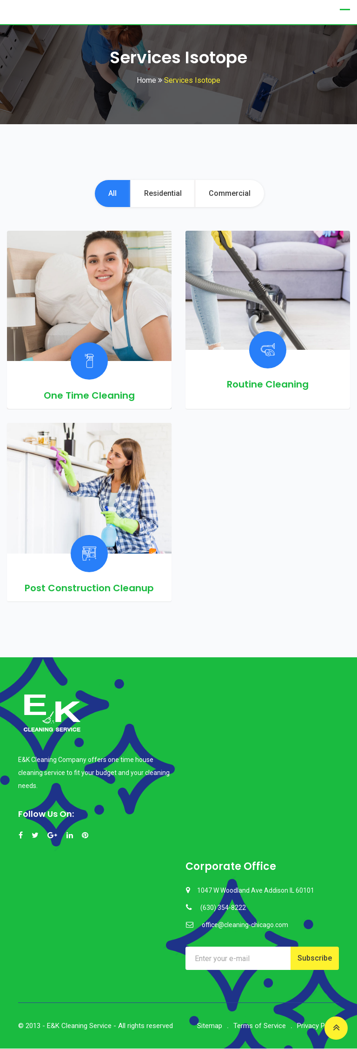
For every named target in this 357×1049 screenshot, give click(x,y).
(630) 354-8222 (223, 908)
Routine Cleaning (268, 384)
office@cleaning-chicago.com (245, 925)
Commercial (231, 193)
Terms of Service (259, 1026)
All (111, 193)
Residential (163, 193)
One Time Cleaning (89, 395)
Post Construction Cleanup (89, 588)
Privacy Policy (318, 1026)
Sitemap (209, 1026)
